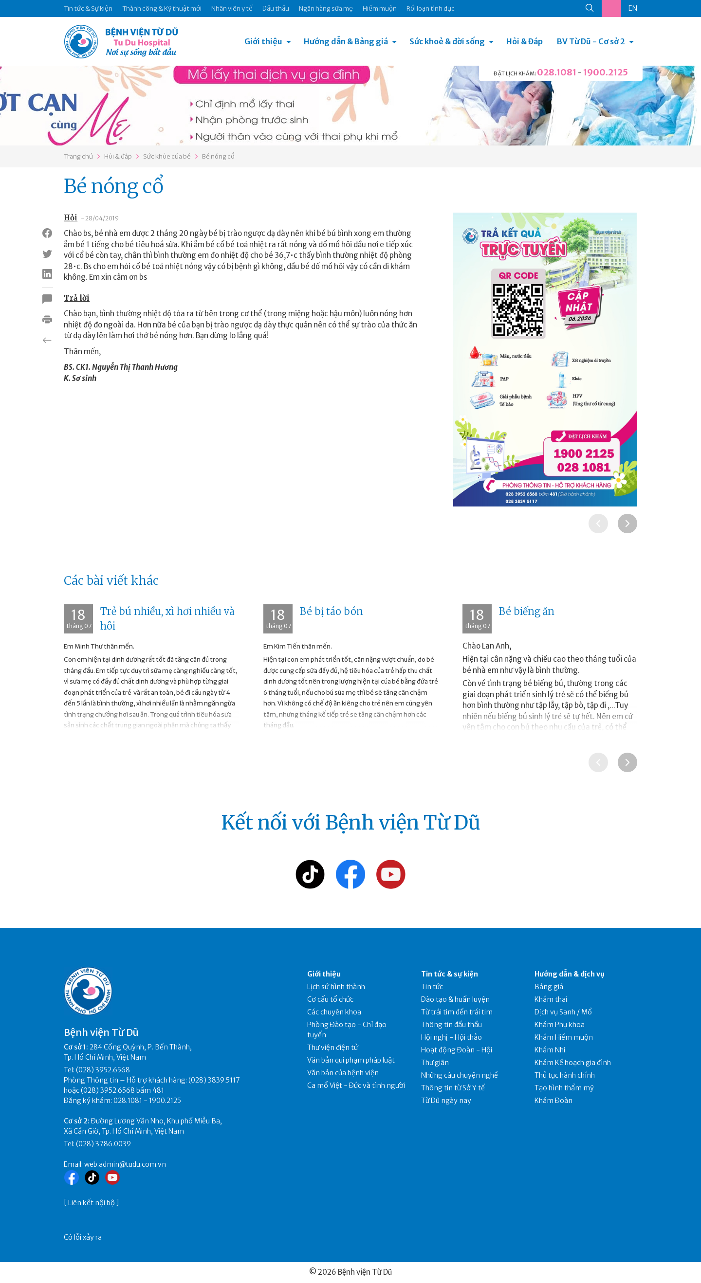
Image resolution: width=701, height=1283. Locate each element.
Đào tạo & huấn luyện (455, 999)
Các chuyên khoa (334, 1012)
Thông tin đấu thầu (451, 1024)
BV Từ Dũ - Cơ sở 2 (591, 41)
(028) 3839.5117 (214, 1080)
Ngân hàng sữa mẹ (326, 8)
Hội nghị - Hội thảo (451, 1037)
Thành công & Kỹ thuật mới (162, 8)
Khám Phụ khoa (560, 1024)
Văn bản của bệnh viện (343, 1072)
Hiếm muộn (380, 8)
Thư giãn (435, 1062)
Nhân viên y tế (232, 8)
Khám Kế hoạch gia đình (573, 1062)
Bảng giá (549, 986)
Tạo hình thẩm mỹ (564, 1088)
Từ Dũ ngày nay (446, 1100)
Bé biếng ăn (526, 611)
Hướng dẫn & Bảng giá (346, 41)
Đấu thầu (275, 8)
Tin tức (432, 986)
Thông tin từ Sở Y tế (453, 1088)
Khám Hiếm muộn (564, 1037)
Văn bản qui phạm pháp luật (351, 1060)
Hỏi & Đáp (524, 41)
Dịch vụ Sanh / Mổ (563, 1012)
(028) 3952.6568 (103, 1070)
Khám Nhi (550, 1050)
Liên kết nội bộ (91, 1202)
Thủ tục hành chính (565, 1075)
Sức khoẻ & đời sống (447, 41)
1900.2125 (605, 72)
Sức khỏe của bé (167, 156)
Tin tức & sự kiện (449, 974)
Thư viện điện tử (332, 1047)
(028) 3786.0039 (103, 1143)
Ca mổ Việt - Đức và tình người (356, 1085)
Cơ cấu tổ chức (330, 999)
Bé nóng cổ (218, 156)
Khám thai (551, 999)
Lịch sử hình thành (336, 986)
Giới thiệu (263, 41)
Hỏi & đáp (118, 156)
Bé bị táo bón (331, 611)
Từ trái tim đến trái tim (457, 1012)
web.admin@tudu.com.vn (125, 1164)
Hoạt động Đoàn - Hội (456, 1050)
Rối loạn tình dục (430, 8)
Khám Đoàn (553, 1100)
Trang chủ (78, 156)
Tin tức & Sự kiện (88, 8)
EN (632, 8)
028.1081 (556, 72)
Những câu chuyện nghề (459, 1075)
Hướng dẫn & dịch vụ (570, 974)
